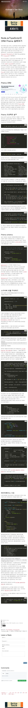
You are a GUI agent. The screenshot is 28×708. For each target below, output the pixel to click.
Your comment (5, 650)
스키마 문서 (18, 242)
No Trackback (9, 629)
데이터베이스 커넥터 (6, 319)
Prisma (2, 72)
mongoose (6, 56)
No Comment (16, 629)
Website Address (5, 644)
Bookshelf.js (10, 54)
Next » (12, 693)
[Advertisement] (14, 611)
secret (3, 648)
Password (4, 640)
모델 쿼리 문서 (8, 590)
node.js (3, 621)
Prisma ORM (21, 104)
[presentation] (9, 658)
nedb (6, 63)
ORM (10, 622)
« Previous (3, 692)
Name (4, 636)
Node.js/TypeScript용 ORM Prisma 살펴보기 (11, 39)
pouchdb (11, 63)
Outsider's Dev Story (13, 9)
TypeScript (21, 622)
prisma (17, 622)
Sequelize (3, 54)
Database (4, 622)
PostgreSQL (14, 622)
